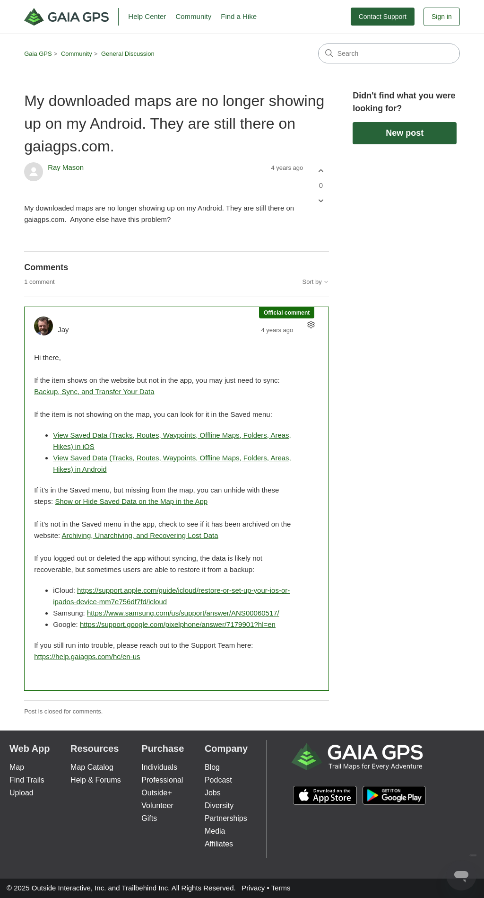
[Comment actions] (310, 325)
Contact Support (382, 16)
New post (405, 133)
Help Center (147, 16)
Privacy (253, 888)
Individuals (159, 767)
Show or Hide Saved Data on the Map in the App (131, 501)
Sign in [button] (442, 16)
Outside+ (156, 793)
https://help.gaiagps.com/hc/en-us (87, 656)
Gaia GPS (38, 53)
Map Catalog (91, 767)
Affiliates (219, 844)
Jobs (213, 793)
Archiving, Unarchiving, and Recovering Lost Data (140, 535)
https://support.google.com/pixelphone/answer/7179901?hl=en (178, 624)
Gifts (149, 818)
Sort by (315, 282)
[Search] (389, 53)
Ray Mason (66, 167)
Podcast (218, 780)
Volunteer (157, 805)
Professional (162, 780)
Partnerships (226, 818)
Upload (21, 793)
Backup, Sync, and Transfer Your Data (94, 391)
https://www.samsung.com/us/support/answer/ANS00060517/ (183, 613)
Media (215, 831)
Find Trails (26, 780)
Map (16, 767)
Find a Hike (239, 16)
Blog (212, 767)
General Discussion (128, 53)
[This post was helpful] (320, 170)
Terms (281, 888)
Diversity (219, 805)
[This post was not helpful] (320, 201)
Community (193, 16)
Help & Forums (95, 780)
